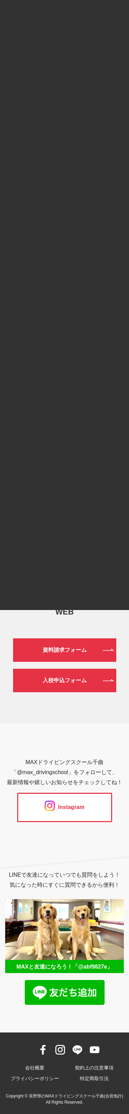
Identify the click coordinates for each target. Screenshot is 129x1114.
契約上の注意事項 (94, 1067)
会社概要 (34, 1067)
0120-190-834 (64, 528)
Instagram (64, 807)
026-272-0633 (64, 563)
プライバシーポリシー (35, 1078)
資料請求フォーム (65, 650)
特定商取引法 (94, 1078)
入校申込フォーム (65, 680)
